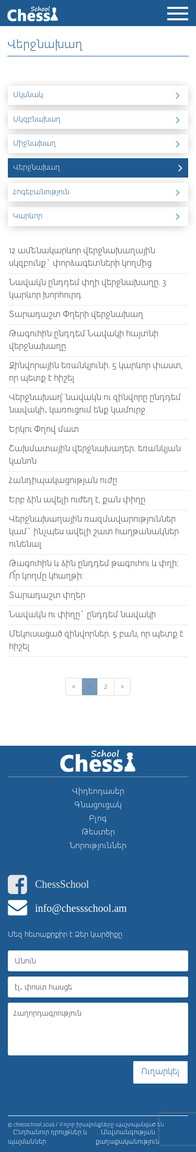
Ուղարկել (160, 1072)
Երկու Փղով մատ (44, 430)
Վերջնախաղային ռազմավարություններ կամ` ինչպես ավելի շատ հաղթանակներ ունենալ (94, 532)
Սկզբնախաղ (99, 119)
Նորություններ (98, 846)
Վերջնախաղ (99, 167)
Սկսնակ (99, 94)
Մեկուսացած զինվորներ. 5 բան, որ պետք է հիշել (96, 640)
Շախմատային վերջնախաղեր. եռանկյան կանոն (95, 455)
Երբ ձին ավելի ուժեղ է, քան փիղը (77, 500)
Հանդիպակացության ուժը (63, 481)
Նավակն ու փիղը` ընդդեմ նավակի (82, 615)
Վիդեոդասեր (98, 791)
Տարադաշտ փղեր (47, 596)
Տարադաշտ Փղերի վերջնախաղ (76, 315)
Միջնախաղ (99, 143)
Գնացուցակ (98, 805)
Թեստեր (98, 832)
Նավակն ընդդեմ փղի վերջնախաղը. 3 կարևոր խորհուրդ (87, 289)
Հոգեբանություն (99, 191)
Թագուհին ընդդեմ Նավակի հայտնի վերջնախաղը (83, 340)
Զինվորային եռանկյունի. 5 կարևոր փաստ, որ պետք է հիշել (95, 372)
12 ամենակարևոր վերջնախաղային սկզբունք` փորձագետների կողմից (82, 257)
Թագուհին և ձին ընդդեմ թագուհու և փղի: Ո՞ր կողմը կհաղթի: (94, 570)
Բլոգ (98, 818)
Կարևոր (99, 215)
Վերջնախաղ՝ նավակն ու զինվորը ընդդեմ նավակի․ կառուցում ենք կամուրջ (95, 404)
